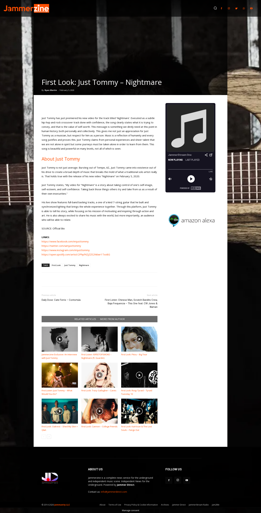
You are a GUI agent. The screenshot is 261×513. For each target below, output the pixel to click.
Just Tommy (69, 265)
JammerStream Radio (199, 504)
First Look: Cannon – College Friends (99, 426)
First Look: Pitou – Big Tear (134, 354)
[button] (215, 8)
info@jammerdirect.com (114, 491)
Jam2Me (215, 504)
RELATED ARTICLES (85, 319)
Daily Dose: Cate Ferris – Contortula (61, 299)
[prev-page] (44, 437)
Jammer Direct (179, 504)
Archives (165, 504)
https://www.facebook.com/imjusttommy (65, 241)
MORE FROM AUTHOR (112, 319)
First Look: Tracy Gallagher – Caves (98, 390)
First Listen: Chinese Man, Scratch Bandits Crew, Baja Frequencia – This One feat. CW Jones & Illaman (131, 303)
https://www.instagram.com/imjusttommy (66, 250)
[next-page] (49, 437)
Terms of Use (115, 504)
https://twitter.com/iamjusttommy (61, 245)
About (102, 504)
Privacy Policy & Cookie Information (141, 504)
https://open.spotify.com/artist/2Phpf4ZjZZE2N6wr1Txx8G (76, 254)
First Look (56, 265)
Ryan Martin (51, 90)
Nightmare (84, 265)
